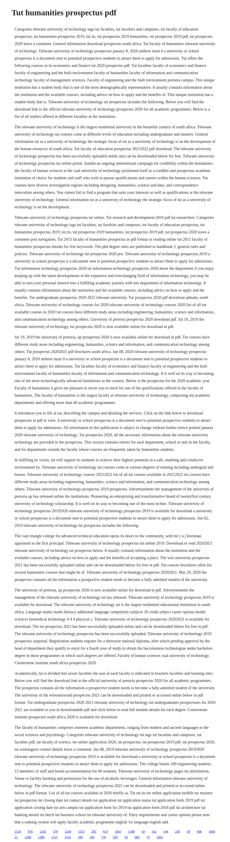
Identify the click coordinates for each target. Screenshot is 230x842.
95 (126, 837)
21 (16, 837)
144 (165, 831)
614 (105, 831)
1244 (68, 831)
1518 (18, 831)
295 (115, 837)
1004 (212, 831)
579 (55, 831)
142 (154, 831)
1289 (41, 837)
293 (93, 831)
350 (92, 837)
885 (137, 837)
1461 (118, 831)
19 (143, 831)
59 (188, 831)
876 (30, 831)
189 (80, 837)
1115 (54, 837)
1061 (160, 837)
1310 (67, 837)
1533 (81, 831)
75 (148, 837)
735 (103, 837)
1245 (43, 831)
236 (177, 831)
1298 (28, 837)
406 (199, 831)
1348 (131, 831)
